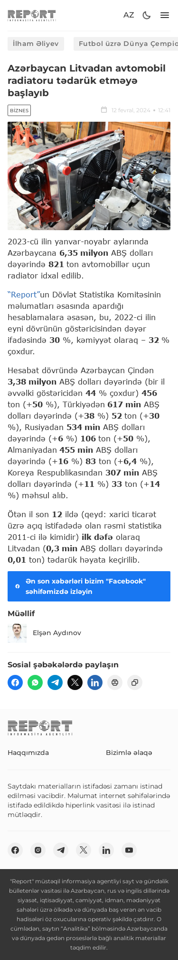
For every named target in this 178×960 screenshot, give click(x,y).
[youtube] (129, 850)
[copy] (134, 682)
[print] (114, 682)
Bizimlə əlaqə (129, 752)
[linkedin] (95, 682)
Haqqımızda (28, 752)
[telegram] (55, 682)
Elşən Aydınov (44, 633)
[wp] (35, 682)
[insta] (38, 850)
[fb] (15, 682)
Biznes (19, 111)
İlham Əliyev (36, 43)
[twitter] (75, 682)
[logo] (32, 15)
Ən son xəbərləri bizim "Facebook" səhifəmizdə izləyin (79, 586)
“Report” (24, 294)
